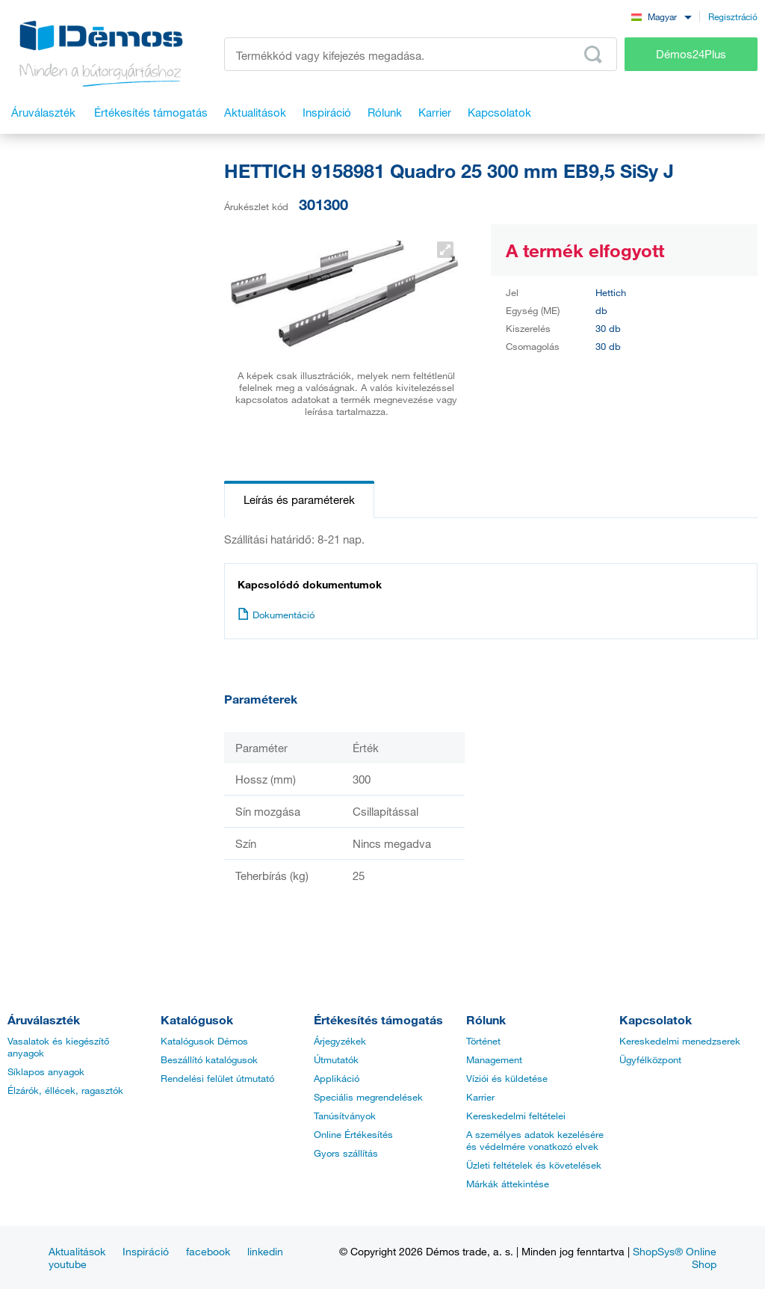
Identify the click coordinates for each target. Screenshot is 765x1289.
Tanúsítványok (345, 1116)
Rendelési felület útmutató (217, 1078)
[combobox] (661, 16)
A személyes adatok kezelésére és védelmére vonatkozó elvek (535, 1140)
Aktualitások (77, 1251)
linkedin (265, 1251)
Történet (483, 1041)
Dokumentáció (276, 615)
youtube (68, 1264)
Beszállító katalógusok (209, 1059)
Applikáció (336, 1078)
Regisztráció (733, 16)
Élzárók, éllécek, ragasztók (65, 1090)
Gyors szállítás (346, 1153)
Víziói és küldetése (507, 1078)
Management (494, 1059)
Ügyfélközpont (650, 1059)
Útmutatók (336, 1059)
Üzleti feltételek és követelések (533, 1165)
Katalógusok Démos (204, 1041)
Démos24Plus (691, 54)
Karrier (480, 1097)
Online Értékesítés (353, 1134)
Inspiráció (146, 1251)
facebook (208, 1251)
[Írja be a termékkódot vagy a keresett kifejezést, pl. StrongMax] (420, 54)
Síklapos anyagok (45, 1071)
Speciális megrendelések (368, 1097)
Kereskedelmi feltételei (516, 1116)
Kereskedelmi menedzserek (679, 1041)
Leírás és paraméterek (299, 499)
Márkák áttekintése (507, 1184)
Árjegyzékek (340, 1041)
